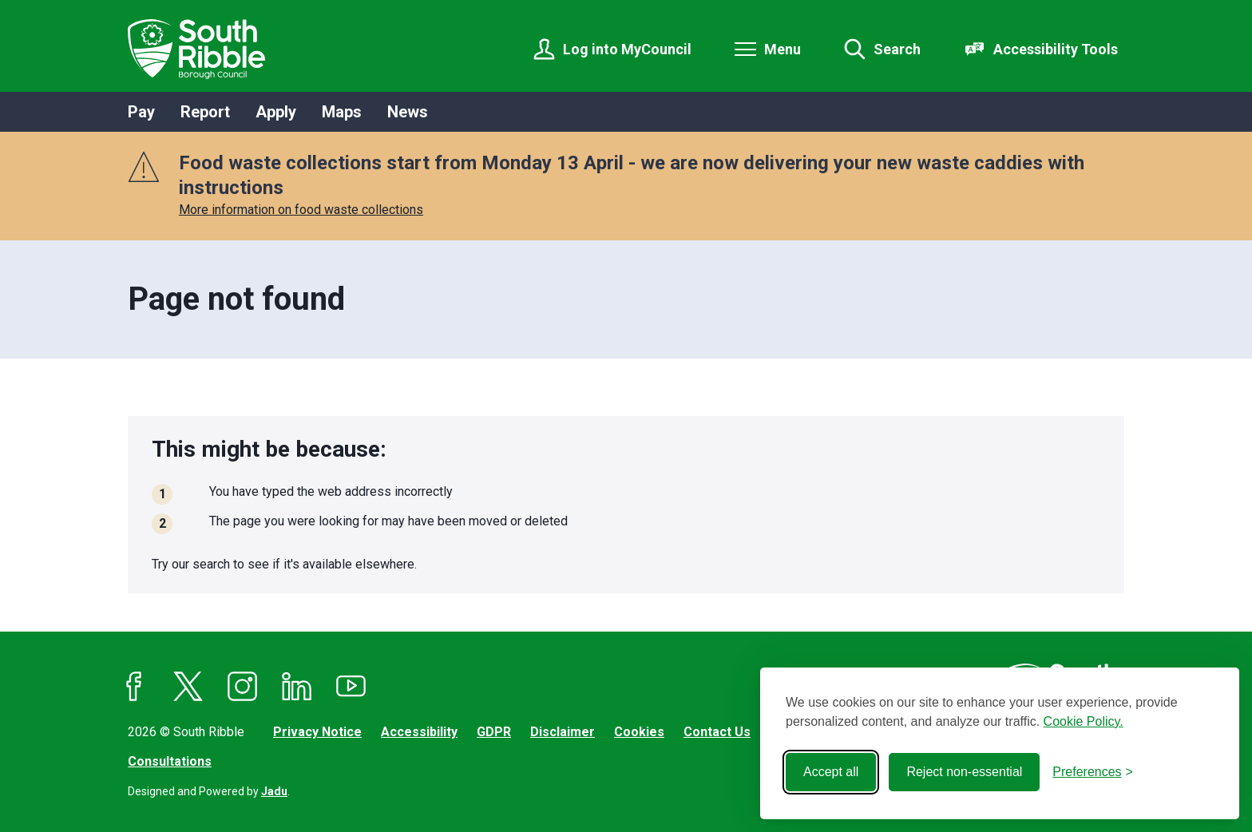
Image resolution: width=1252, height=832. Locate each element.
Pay (141, 111)
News (407, 111)
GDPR (494, 731)
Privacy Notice (317, 731)
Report (205, 111)
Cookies (639, 731)
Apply (276, 111)
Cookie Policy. (1083, 721)
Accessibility (419, 731)
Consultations (170, 761)
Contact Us (717, 731)
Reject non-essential (964, 772)
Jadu (274, 791)
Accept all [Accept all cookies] (830, 772)
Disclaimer (562, 731)
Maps (342, 111)
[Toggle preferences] (1092, 772)
